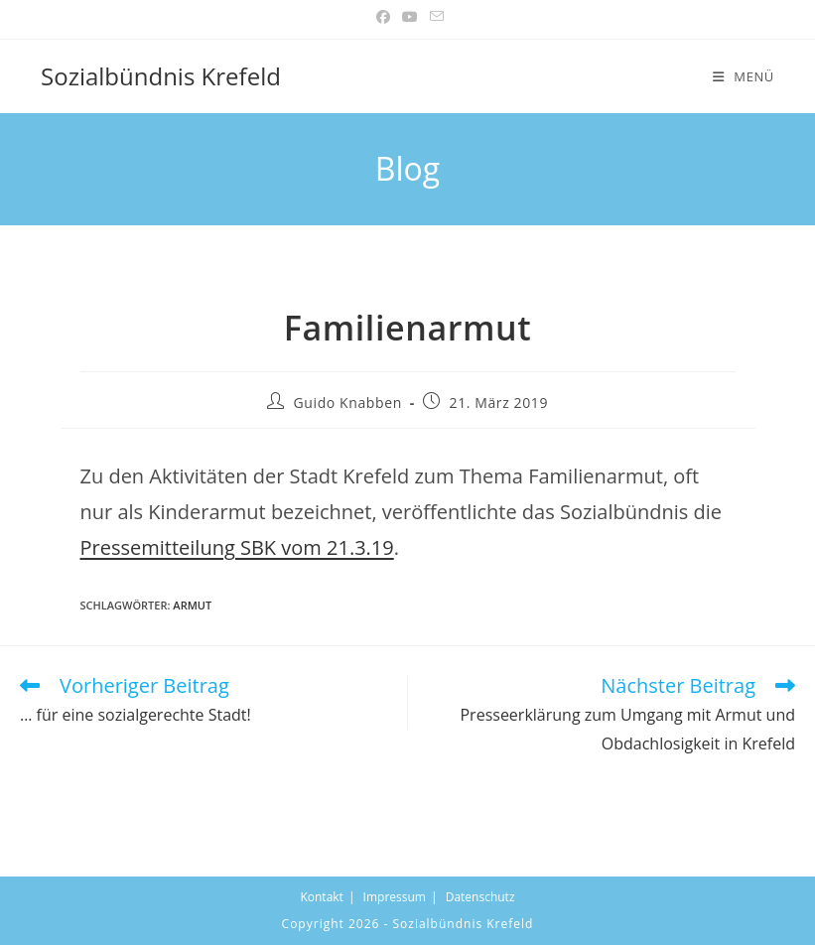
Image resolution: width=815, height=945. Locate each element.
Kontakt (321, 896)
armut (192, 605)
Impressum (394, 896)
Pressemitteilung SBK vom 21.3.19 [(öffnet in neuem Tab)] (237, 547)
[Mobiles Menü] (743, 76)
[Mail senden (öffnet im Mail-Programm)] (434, 17)
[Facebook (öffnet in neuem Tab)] (383, 17)
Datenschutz (480, 896)
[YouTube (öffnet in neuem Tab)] (410, 17)
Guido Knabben (348, 402)
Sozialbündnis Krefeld (161, 76)
